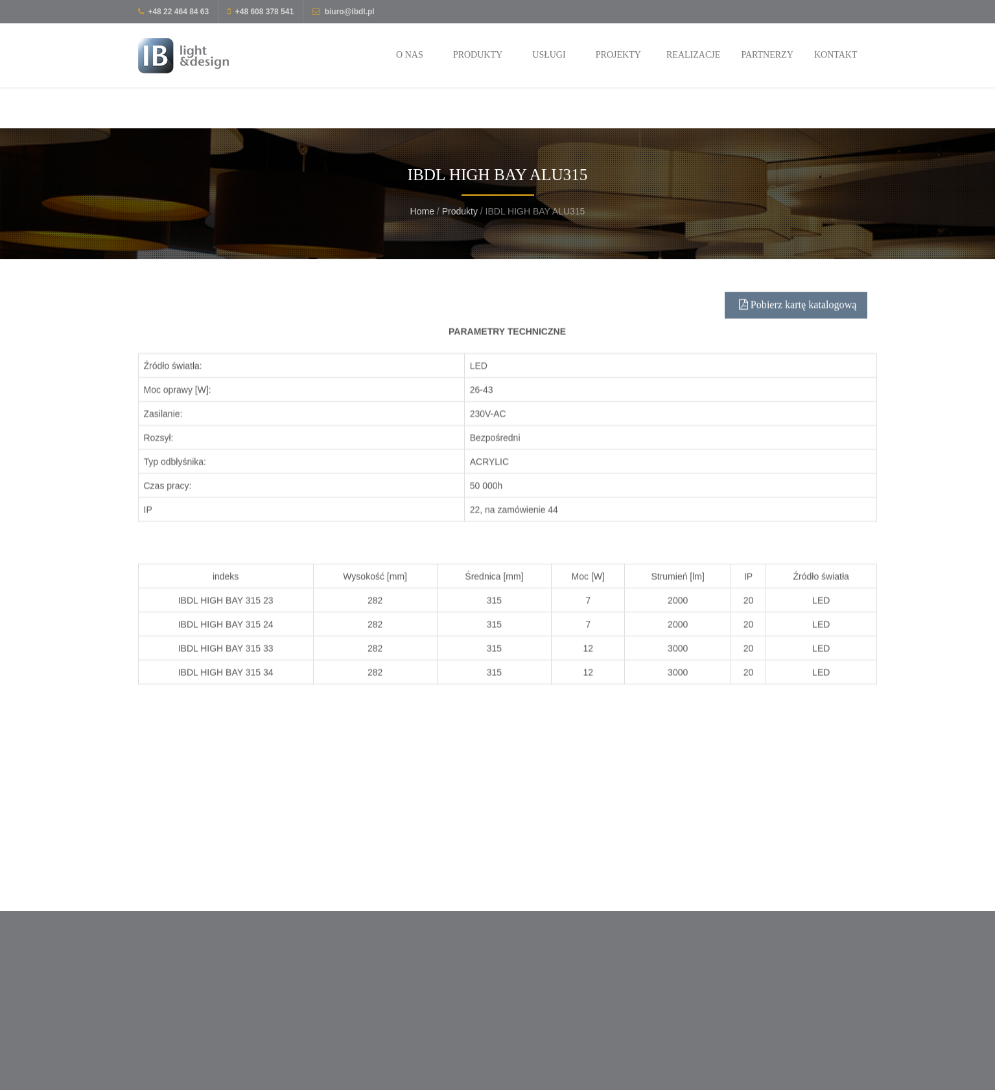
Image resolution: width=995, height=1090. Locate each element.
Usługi (548, 55)
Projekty (618, 55)
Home (422, 211)
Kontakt (836, 55)
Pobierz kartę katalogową (798, 317)
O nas (409, 55)
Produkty (477, 55)
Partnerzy (767, 55)
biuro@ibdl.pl (350, 11)
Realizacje (693, 55)
